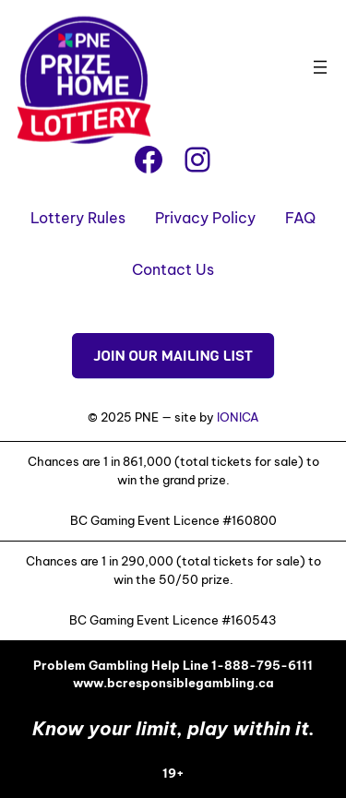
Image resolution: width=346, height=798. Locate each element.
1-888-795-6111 (262, 665)
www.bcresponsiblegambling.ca (173, 682)
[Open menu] (320, 67)
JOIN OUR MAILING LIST (173, 355)
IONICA (238, 417)
